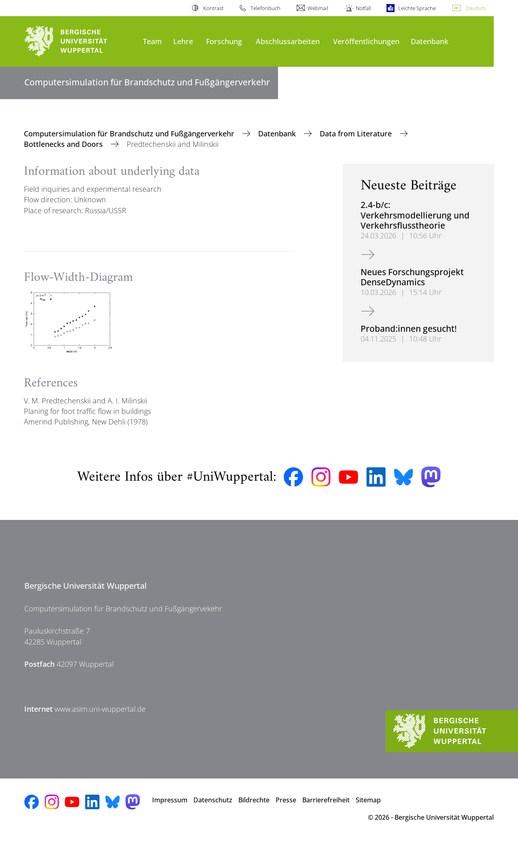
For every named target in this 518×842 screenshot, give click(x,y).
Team (152, 41)
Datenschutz (212, 799)
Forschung (224, 41)
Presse (286, 799)
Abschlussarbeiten (288, 41)
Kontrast (213, 8)
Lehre (183, 41)
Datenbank (429, 41)
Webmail (318, 8)
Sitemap (368, 799)
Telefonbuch (265, 8)
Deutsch (476, 8)
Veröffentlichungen (366, 41)
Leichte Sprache (417, 8)
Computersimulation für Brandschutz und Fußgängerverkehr (130, 133)
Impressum (169, 799)
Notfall (363, 8)
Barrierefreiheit (326, 799)
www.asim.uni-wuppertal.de (100, 709)
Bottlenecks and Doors (64, 144)
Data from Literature (357, 133)
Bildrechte (254, 799)
